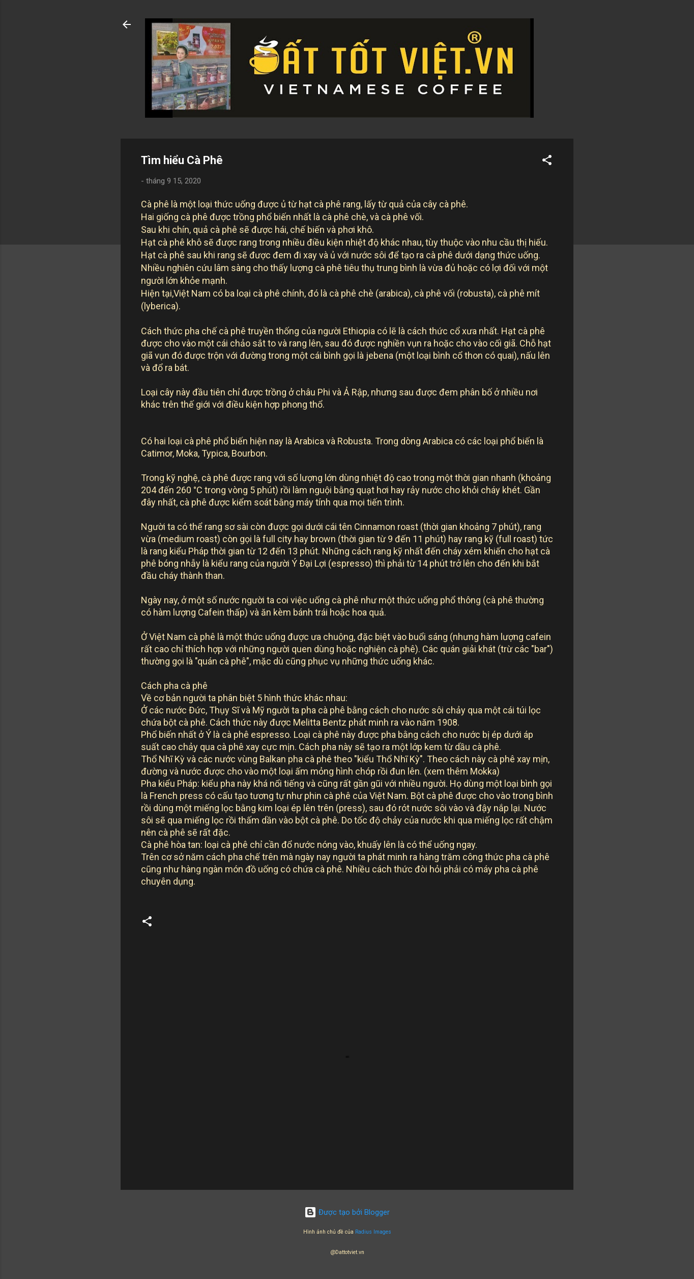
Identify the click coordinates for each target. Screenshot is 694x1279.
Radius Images (373, 1232)
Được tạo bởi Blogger (347, 1212)
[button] (547, 162)
